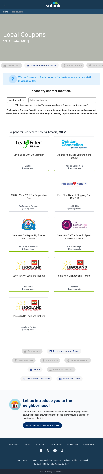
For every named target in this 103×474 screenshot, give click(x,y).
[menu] (4, 5)
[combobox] (62, 100)
